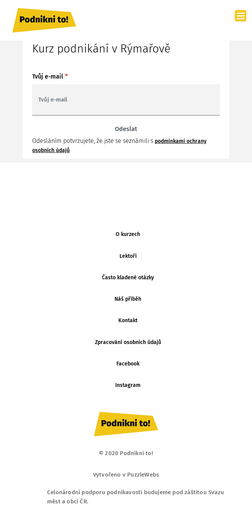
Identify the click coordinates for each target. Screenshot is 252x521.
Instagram (128, 385)
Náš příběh (128, 299)
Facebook (127, 363)
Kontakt (127, 320)
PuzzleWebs (143, 474)
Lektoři (128, 256)
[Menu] (240, 15)
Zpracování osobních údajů (128, 342)
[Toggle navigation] (223, 20)
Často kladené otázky (128, 277)
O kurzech (128, 234)
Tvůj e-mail (47, 76)
